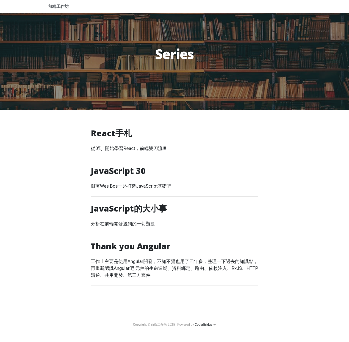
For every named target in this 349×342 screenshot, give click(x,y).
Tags (230, 7)
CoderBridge (203, 324)
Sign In (291, 7)
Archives (252, 7)
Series (211, 7)
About (191, 7)
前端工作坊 (62, 7)
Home (171, 7)
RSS (272, 7)
